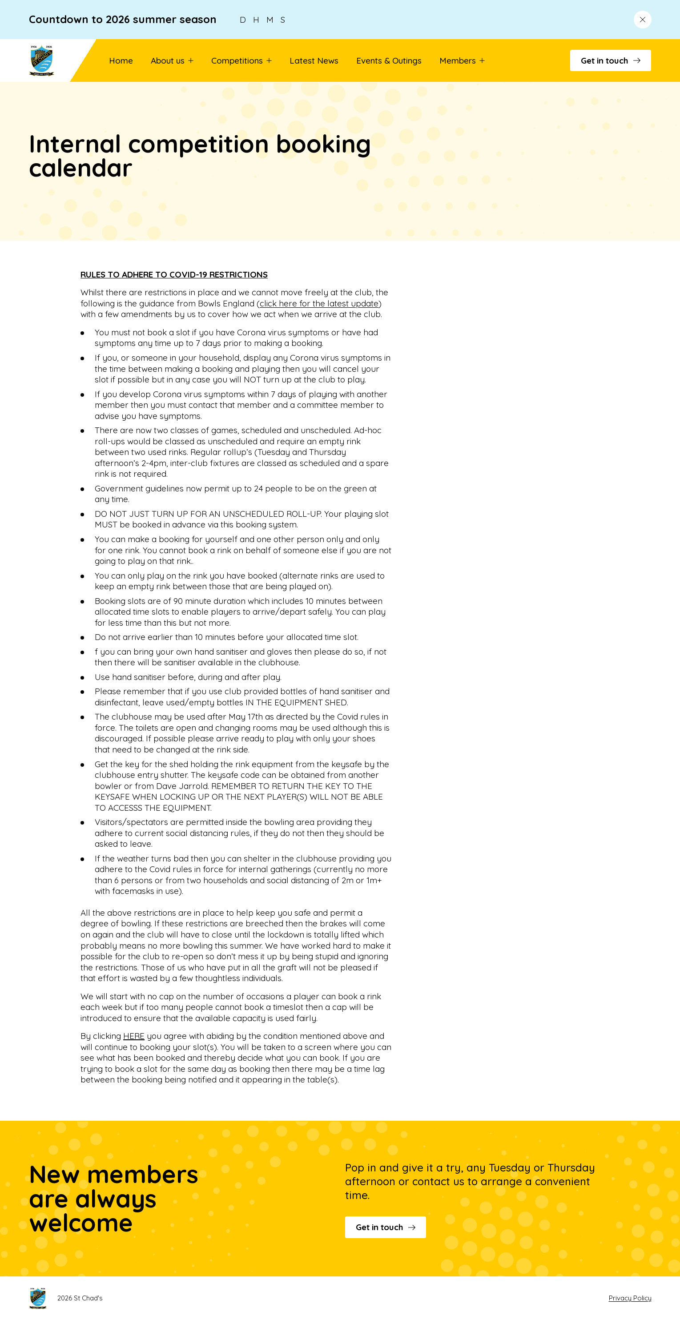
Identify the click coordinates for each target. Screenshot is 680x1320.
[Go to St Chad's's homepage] (55, 60)
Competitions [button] (241, 60)
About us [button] (172, 60)
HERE (134, 1035)
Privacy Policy (630, 1298)
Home (121, 60)
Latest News (314, 60)
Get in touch (610, 60)
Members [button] (462, 60)
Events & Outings (389, 60)
